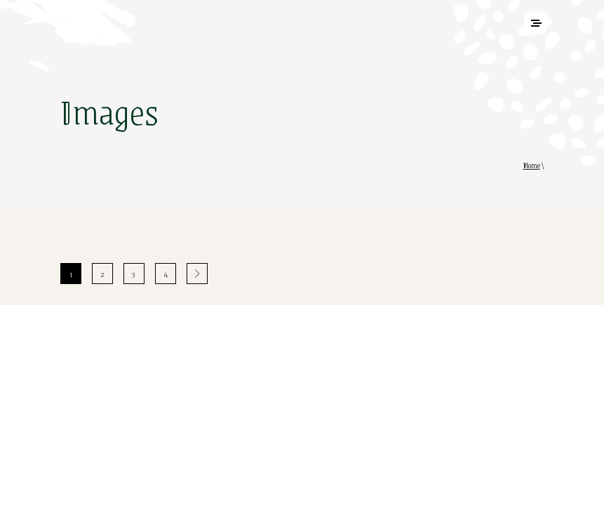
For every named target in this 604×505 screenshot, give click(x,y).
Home (531, 165)
